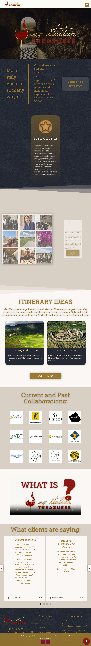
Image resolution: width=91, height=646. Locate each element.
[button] (87, 5)
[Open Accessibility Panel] (86, 641)
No (48, 642)
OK (43, 642)
